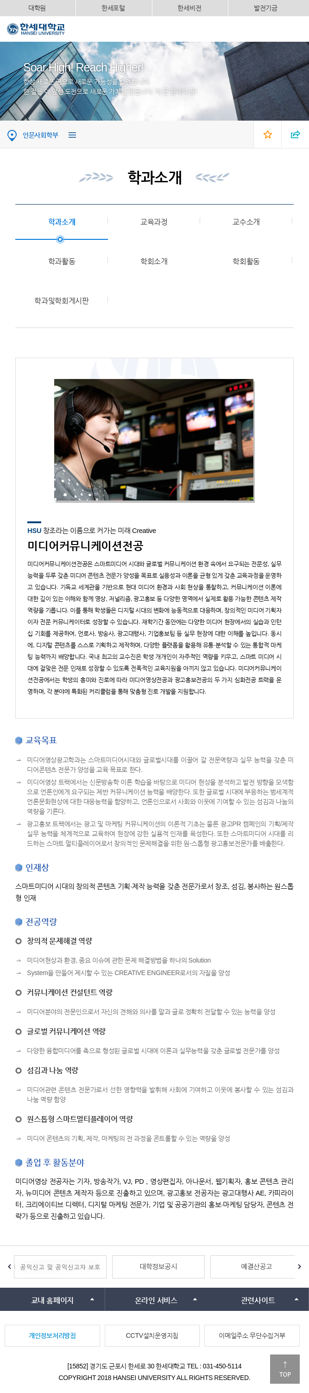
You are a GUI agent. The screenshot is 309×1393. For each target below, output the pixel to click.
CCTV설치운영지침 (152, 1335)
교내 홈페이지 (52, 1300)
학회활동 (246, 261)
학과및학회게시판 (61, 301)
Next (299, 1267)
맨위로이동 (285, 1369)
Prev (9, 1267)
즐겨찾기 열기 (267, 134)
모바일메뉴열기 (295, 29)
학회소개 (154, 261)
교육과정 (154, 222)
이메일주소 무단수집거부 (252, 1335)
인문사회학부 (40, 135)
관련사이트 (258, 1300)
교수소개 (246, 222)
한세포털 (113, 8)
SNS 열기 (295, 134)
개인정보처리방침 (52, 1335)
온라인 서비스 (156, 1300)
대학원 (37, 8)
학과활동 (62, 261)
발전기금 (265, 8)
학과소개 (62, 222)
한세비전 (189, 8)
